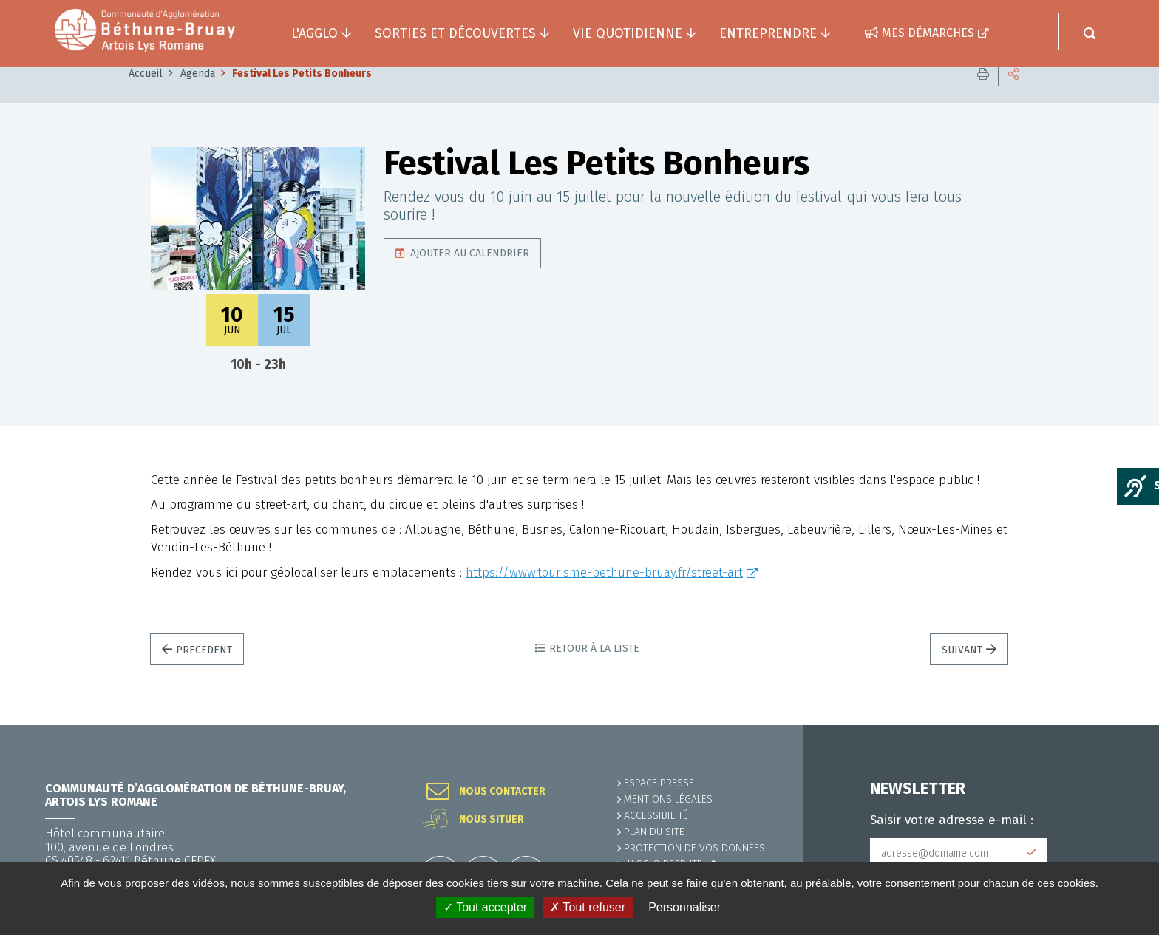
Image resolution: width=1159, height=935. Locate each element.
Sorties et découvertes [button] (455, 33)
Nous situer (491, 820)
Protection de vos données (694, 848)
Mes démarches (928, 33)
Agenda (197, 95)
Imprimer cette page (983, 96)
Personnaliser (684, 907)
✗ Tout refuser (587, 907)
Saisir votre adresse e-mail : (951, 820)
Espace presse (659, 783)
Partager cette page (1013, 96)
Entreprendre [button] (768, 33)
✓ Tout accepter (485, 907)
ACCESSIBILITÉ (656, 815)
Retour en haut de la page (1114, 725)
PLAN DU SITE (654, 832)
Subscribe (1032, 853)
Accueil (146, 95)
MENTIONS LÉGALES (668, 799)
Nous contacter (502, 792)
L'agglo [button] (314, 33)
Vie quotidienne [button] (627, 33)
